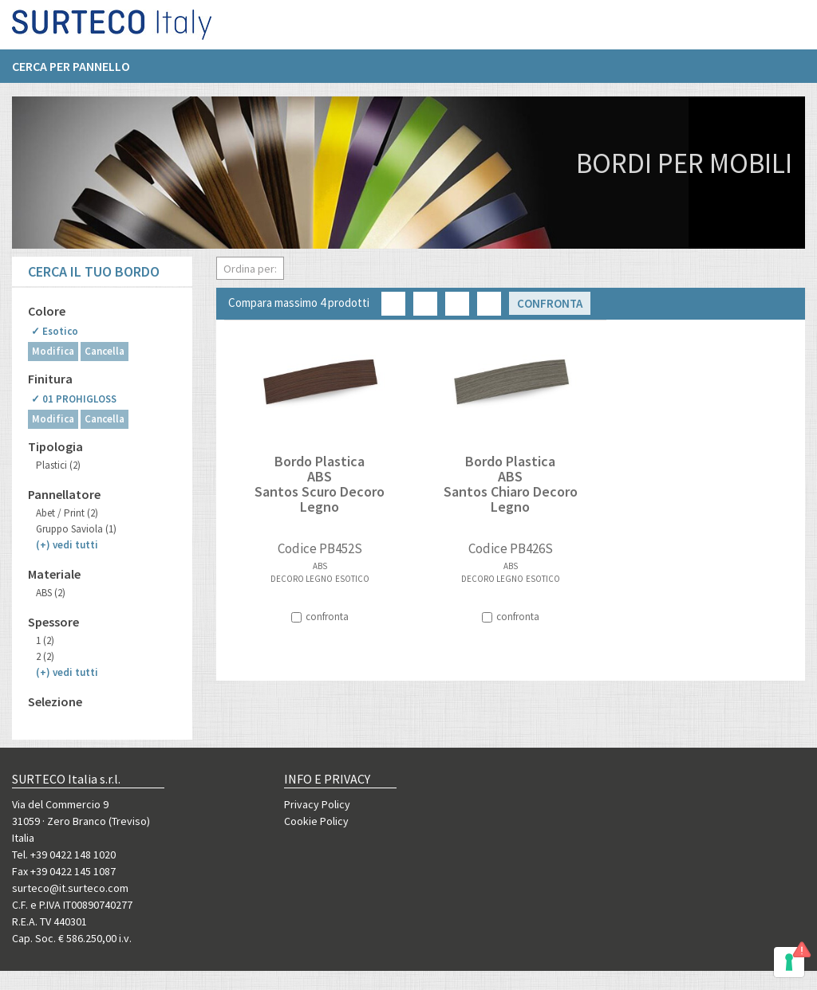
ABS (50, 592)
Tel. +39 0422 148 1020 (64, 854)
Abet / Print (67, 513)
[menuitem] (79, 72)
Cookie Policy (316, 821)
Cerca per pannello (71, 73)
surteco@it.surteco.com (70, 888)
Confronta (549, 303)
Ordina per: (250, 268)
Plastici (58, 465)
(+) (67, 545)
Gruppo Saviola (76, 529)
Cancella (104, 351)
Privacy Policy (317, 804)
